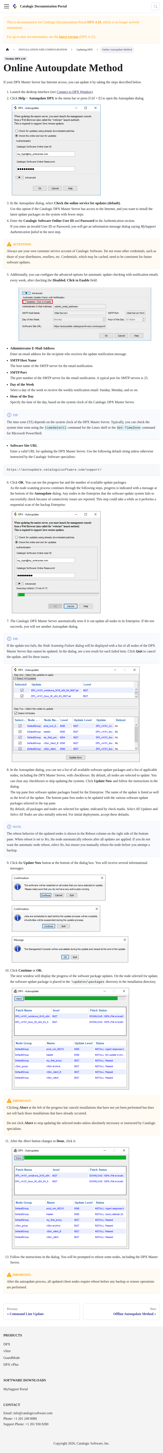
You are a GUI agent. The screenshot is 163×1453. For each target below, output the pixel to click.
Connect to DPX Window (74, 92)
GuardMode (11, 1358)
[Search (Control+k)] (156, 6)
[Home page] (7, 49)
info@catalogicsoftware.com (33, 1413)
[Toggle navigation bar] (6, 6)
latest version (68, 37)
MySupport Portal (15, 1389)
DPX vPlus (11, 1364)
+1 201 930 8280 (36, 1424)
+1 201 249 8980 (25, 1418)
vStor (7, 1351)
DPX (6, 1344)
